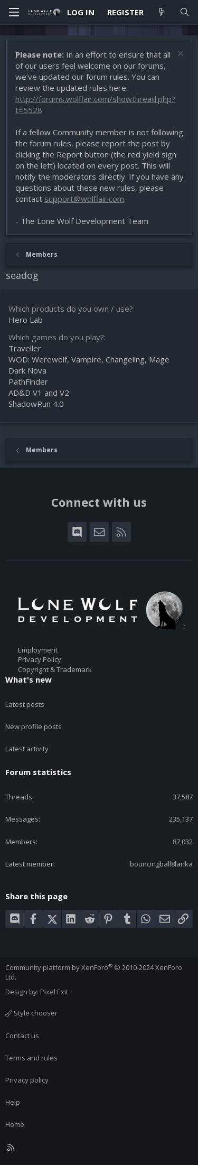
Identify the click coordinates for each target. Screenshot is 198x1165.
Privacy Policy (39, 659)
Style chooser (31, 1013)
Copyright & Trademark (55, 669)
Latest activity (27, 748)
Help (12, 1102)
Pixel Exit (54, 991)
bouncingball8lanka (161, 864)
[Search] (184, 12)
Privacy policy (27, 1080)
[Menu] (13, 12)
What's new (28, 679)
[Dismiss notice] (179, 54)
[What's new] (161, 12)
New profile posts (33, 726)
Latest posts (24, 704)
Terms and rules (31, 1058)
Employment (38, 650)
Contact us (22, 1035)
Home (14, 1124)
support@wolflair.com (84, 198)
